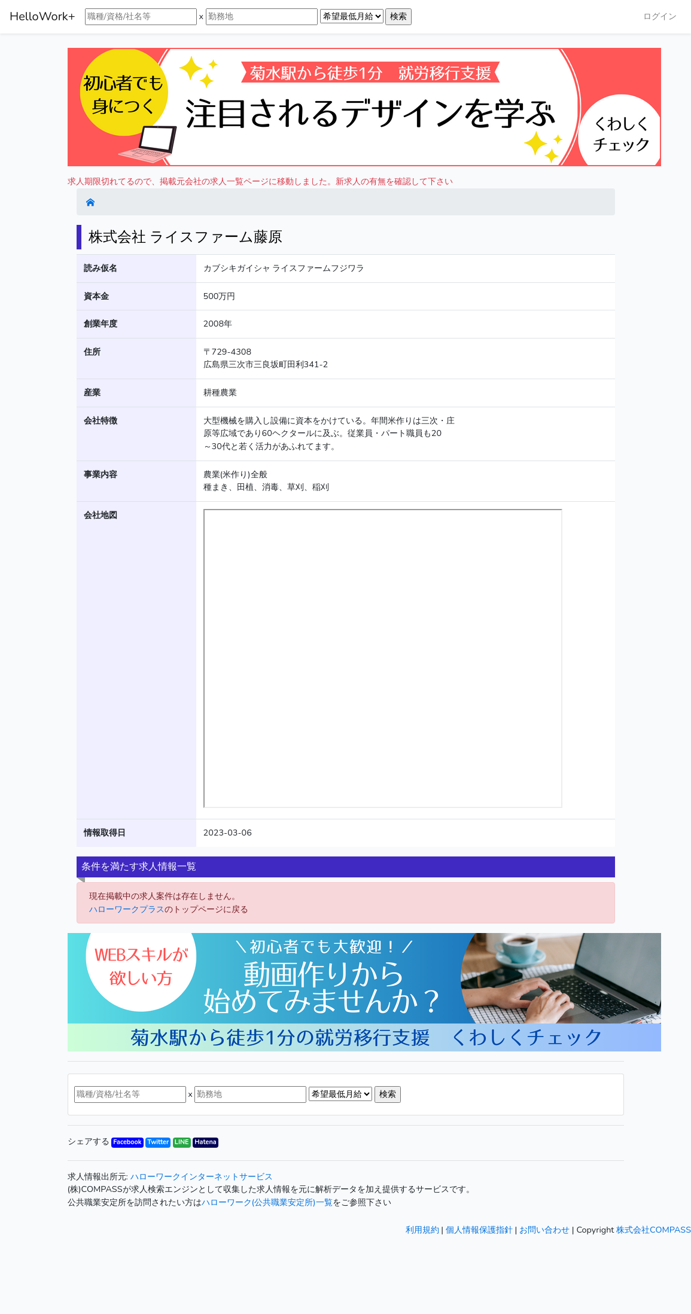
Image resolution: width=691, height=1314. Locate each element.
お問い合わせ (544, 1230)
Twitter (158, 1142)
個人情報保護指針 (479, 1230)
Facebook (127, 1142)
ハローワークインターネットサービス (201, 1176)
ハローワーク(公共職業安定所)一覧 (267, 1202)
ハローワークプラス (127, 909)
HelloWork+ (42, 16)
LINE (182, 1142)
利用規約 (422, 1230)
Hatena (205, 1142)
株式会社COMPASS (653, 1230)
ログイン (660, 16)
